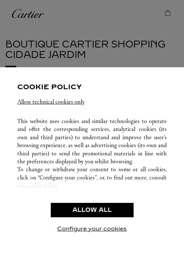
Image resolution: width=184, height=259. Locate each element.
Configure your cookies (92, 228)
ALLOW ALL (92, 209)
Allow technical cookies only (51, 101)
